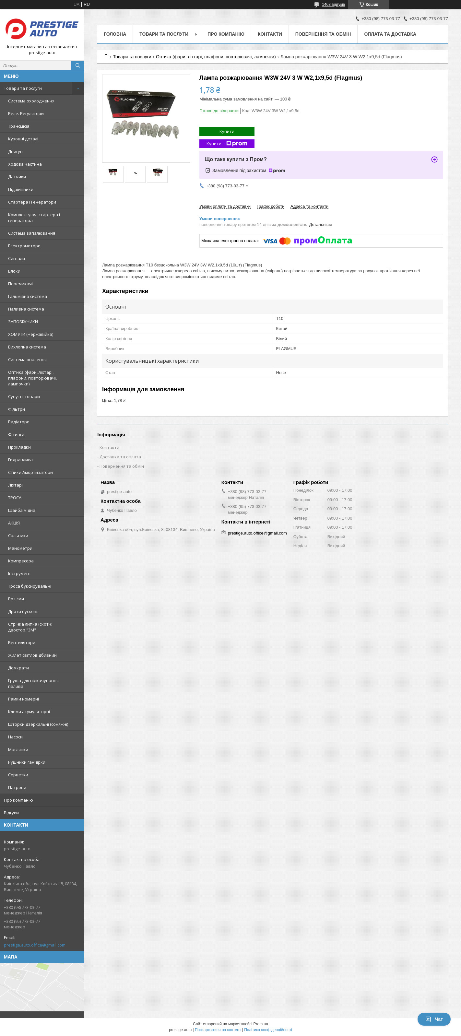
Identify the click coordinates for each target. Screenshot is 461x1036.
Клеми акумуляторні (29, 711)
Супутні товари (24, 396)
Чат (434, 1019)
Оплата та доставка (390, 34)
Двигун (15, 151)
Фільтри (16, 409)
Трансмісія (18, 126)
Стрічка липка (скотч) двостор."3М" (30, 627)
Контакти (270, 34)
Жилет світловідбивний (32, 655)
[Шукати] (77, 65)
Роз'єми (16, 599)
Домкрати (18, 668)
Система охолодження (31, 101)
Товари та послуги (23, 88)
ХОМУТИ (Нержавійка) (30, 334)
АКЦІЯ (14, 523)
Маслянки (18, 749)
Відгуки (11, 813)
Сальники (18, 535)
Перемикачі (20, 284)
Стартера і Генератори (32, 202)
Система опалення (27, 359)
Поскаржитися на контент (218, 1030)
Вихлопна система (27, 347)
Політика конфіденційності (268, 1030)
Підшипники (20, 189)
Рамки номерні (23, 699)
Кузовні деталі (23, 139)
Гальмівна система (27, 296)
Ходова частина (25, 164)
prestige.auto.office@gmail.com (34, 945)
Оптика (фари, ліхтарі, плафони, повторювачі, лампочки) (32, 378)
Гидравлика (20, 460)
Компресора (21, 561)
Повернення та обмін (323, 34)
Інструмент (19, 573)
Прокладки (19, 447)
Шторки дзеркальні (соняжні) (38, 724)
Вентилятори (21, 642)
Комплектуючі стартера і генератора (34, 217)
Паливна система (26, 309)
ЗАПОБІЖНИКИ (23, 321)
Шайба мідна (21, 510)
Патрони (17, 787)
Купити (226, 131)
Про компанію (18, 800)
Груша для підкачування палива (33, 683)
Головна (115, 34)
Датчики (17, 177)
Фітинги (16, 434)
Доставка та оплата (120, 457)
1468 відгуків (333, 4)
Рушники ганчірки (26, 762)
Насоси (15, 737)
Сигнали (16, 258)
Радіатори (19, 422)
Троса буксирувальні (29, 586)
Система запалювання (31, 233)
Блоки (14, 271)
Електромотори (24, 246)
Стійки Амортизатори (30, 472)
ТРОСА (14, 497)
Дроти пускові (22, 611)
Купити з (227, 144)
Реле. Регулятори (26, 113)
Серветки (18, 775)
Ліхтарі (15, 485)
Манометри (20, 548)
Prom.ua (261, 1024)
